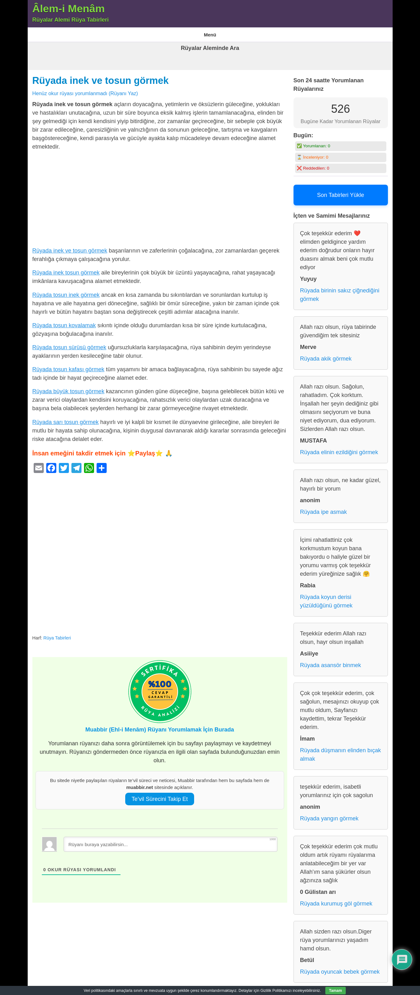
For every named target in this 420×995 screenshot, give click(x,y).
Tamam (335, 990)
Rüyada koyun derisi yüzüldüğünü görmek (326, 597)
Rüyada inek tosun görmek (66, 269)
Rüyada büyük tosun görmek (68, 387)
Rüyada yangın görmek (329, 815)
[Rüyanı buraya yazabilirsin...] (170, 840)
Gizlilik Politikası (192, 32)
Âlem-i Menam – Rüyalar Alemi (60, 32)
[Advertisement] (159, 196)
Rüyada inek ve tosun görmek (100, 76)
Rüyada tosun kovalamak (64, 321)
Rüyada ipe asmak (323, 508)
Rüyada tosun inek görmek (66, 291)
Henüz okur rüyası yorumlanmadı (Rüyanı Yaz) (85, 89)
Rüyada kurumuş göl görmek (336, 900)
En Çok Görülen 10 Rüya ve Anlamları (133, 32)
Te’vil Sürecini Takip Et (160, 795)
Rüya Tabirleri (229, 32)
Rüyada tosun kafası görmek (68, 365)
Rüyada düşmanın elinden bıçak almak (340, 750)
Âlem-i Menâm (68, 8)
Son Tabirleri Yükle (340, 191)
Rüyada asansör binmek (330, 661)
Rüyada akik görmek (326, 355)
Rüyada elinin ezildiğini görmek (339, 448)
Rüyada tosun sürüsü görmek (69, 343)
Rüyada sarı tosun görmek (65, 418)
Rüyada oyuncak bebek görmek (340, 968)
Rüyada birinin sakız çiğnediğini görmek (339, 291)
